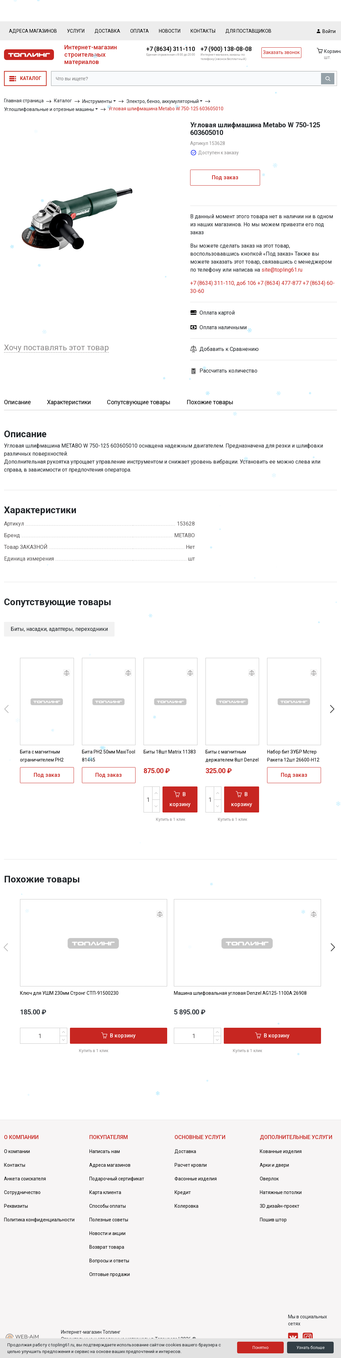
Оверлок (269, 1178)
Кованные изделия (281, 1151)
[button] (263, 349)
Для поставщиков (248, 31)
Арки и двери (274, 1165)
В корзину (180, 798)
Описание (17, 402)
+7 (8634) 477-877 (279, 283)
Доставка (107, 31)
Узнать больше (310, 1347)
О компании (17, 1151)
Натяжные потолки (281, 1192)
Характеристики (69, 402)
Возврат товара (106, 1247)
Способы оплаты (107, 1206)
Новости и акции (107, 1233)
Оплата (139, 31)
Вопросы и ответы (109, 1260)
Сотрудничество (22, 1192)
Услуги (76, 31)
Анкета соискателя (25, 1178)
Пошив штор (273, 1219)
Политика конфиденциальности (39, 1219)
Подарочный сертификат (116, 1178)
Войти (326, 31)
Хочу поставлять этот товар (56, 347)
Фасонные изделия (195, 1178)
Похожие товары (209, 402)
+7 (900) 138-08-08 (226, 48)
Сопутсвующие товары (138, 402)
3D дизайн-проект (279, 1206)
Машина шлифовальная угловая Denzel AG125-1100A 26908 (240, 993)
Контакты (202, 31)
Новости (169, 31)
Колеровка (186, 1206)
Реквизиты (16, 1206)
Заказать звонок (281, 52)
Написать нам (104, 1151)
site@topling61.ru (281, 270)
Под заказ (225, 177)
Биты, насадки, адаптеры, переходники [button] (59, 629)
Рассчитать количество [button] (223, 371)
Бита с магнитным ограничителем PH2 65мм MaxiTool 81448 (43, 759)
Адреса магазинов (33, 31)
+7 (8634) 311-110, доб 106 (223, 283)
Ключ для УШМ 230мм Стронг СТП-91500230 (69, 993)
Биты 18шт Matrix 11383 (170, 751)
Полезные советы (108, 1219)
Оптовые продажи (109, 1274)
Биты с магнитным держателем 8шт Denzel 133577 (232, 759)
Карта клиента (105, 1192)
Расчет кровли (190, 1165)
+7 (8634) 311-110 (170, 48)
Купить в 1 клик (170, 819)
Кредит (182, 1192)
